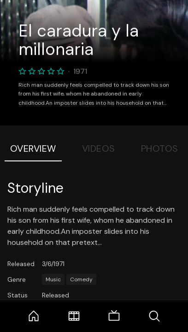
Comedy (81, 279)
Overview (33, 148)
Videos (98, 148)
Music (53, 279)
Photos (159, 148)
